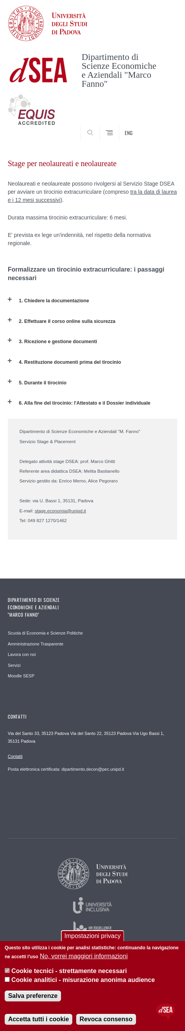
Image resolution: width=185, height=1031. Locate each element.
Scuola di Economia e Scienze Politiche (45, 633)
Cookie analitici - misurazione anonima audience (83, 980)
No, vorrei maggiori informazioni (84, 956)
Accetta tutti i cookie (38, 1019)
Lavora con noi (22, 654)
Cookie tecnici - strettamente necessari (69, 971)
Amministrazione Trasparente (35, 644)
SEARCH (162, 127)
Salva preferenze (33, 995)
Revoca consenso (106, 1019)
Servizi (14, 665)
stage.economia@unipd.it (60, 510)
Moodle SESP (21, 675)
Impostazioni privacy (93, 936)
